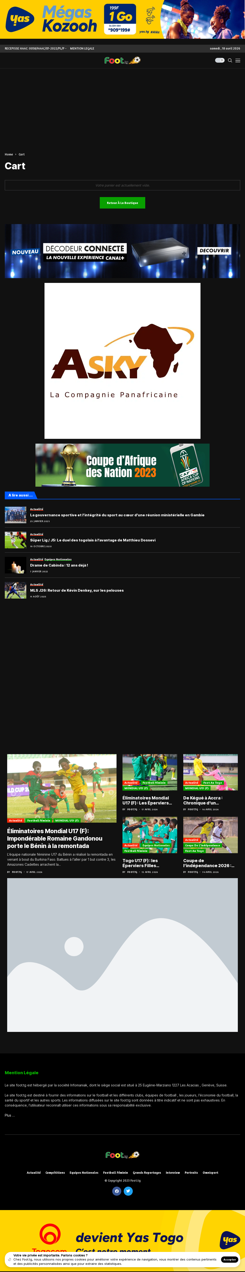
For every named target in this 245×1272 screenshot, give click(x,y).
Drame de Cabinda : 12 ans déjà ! (59, 565)
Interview (173, 1173)
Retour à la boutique (122, 203)
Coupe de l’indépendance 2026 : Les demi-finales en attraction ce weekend (208, 863)
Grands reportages (147, 1173)
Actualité (15, 821)
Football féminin (38, 821)
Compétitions (55, 1173)
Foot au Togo (212, 782)
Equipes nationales (156, 845)
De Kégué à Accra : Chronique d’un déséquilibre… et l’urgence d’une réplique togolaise (209, 800)
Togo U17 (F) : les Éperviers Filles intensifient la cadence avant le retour (147, 863)
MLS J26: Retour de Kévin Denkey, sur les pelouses (77, 590)
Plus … (10, 1115)
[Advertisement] (122, 104)
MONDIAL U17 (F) (67, 821)
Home (9, 154)
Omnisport (210, 1173)
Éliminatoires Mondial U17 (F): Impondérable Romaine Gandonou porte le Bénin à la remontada (55, 839)
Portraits (191, 1173)
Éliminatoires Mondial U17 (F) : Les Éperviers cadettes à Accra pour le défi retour (148, 800)
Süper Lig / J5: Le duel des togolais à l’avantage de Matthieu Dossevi (93, 540)
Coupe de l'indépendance (202, 845)
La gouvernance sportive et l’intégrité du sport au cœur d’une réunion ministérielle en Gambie (117, 515)
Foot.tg (17, 872)
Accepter (229, 1259)
